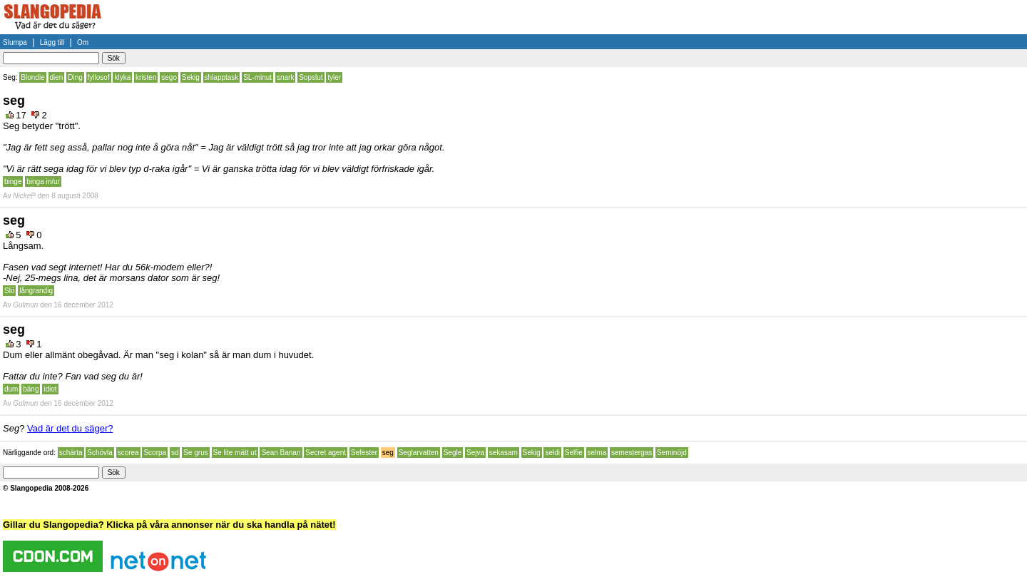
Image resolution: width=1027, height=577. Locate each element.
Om (82, 42)
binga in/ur (43, 181)
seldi (552, 452)
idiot (50, 389)
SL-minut (257, 77)
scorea (128, 452)
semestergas (631, 452)
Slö (9, 291)
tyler (334, 77)
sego (169, 77)
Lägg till (52, 42)
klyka (122, 77)
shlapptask (222, 77)
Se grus (195, 452)
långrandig (36, 291)
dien (56, 77)
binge (12, 181)
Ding (75, 77)
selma (597, 452)
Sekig (191, 77)
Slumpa (15, 42)
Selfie (574, 452)
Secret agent (325, 452)
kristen (146, 77)
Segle (453, 452)
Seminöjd (672, 452)
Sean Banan (280, 452)
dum (11, 389)
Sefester (364, 452)
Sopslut (310, 77)
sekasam (503, 452)
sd (175, 452)
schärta (71, 452)
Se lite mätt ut (235, 452)
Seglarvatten (419, 452)
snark (285, 77)
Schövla (100, 452)
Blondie (32, 77)
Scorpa (154, 452)
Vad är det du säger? (70, 428)
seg (388, 452)
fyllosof (99, 77)
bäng (31, 389)
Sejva (475, 452)
